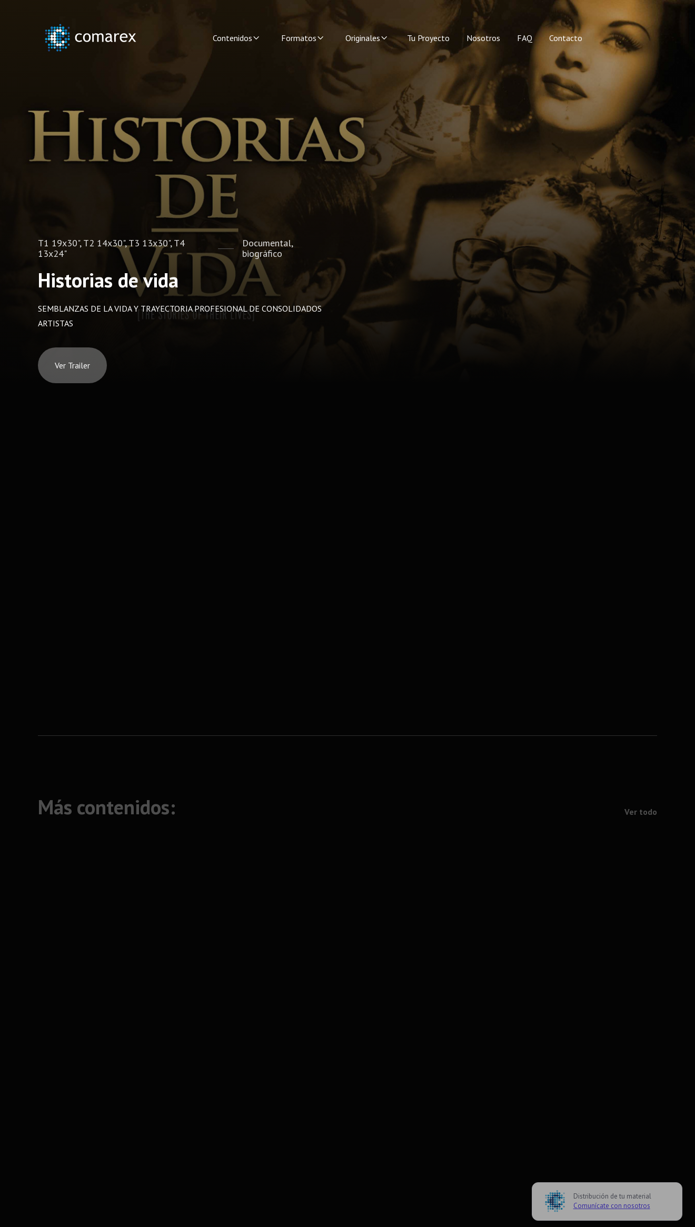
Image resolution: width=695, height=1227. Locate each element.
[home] (90, 37)
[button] (236, 38)
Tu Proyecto (428, 38)
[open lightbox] (72, 365)
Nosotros (483, 38)
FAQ (524, 38)
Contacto (565, 38)
